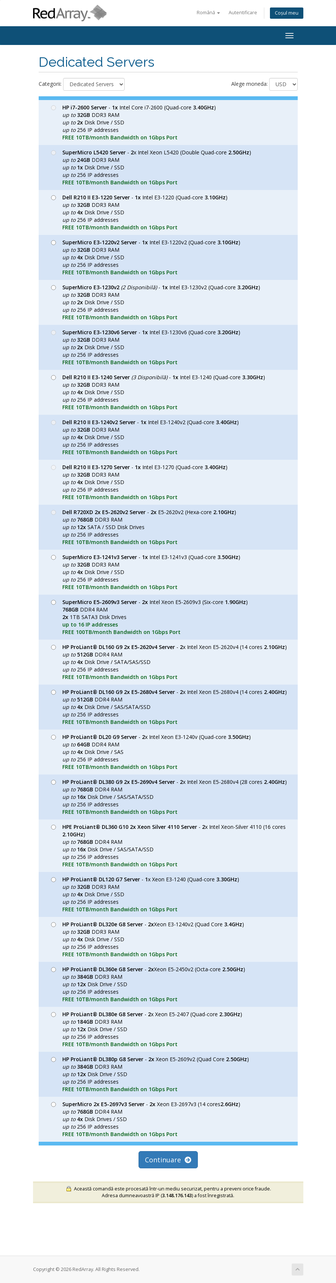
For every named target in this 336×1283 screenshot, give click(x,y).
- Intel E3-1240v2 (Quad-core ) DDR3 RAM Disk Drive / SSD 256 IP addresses (145, 437)
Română (208, 12)
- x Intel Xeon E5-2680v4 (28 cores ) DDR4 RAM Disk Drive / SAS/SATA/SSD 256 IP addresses (169, 796)
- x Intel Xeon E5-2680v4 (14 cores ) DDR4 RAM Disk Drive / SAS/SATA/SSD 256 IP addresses (169, 706)
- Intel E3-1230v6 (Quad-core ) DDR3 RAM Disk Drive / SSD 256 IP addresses (145, 347)
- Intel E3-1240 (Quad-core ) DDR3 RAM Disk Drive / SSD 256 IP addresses (158, 392)
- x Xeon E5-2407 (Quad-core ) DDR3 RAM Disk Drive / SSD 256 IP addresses (146, 1029)
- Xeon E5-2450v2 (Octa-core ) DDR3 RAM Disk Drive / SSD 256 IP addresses (148, 984)
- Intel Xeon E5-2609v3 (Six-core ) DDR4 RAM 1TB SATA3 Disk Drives (149, 617)
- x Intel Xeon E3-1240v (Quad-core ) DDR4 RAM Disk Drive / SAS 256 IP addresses (151, 751)
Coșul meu (286, 13)
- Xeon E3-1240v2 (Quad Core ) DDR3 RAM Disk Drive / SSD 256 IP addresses (147, 939)
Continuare (168, 1159)
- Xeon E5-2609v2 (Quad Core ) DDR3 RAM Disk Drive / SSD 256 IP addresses (150, 1074)
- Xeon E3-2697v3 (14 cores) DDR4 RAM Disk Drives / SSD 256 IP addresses (145, 1119)
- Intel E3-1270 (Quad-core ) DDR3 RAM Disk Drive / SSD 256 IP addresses (139, 482)
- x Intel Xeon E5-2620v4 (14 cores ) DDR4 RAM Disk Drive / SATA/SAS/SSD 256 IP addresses (169, 661)
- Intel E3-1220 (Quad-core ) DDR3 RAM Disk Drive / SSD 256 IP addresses (139, 212)
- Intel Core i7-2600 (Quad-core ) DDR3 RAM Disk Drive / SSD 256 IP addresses (133, 122)
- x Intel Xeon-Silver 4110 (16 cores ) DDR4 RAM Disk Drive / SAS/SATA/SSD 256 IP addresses (168, 845)
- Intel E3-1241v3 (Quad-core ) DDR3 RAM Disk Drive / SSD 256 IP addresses (145, 572)
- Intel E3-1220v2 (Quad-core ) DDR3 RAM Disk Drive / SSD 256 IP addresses (145, 257)
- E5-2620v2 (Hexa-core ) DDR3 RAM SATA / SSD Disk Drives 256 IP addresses (143, 527)
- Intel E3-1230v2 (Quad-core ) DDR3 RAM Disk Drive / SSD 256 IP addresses (155, 302)
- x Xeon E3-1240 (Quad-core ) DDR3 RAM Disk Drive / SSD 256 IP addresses (145, 894)
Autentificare (243, 12)
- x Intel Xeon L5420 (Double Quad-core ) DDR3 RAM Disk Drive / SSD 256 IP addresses (151, 167)
